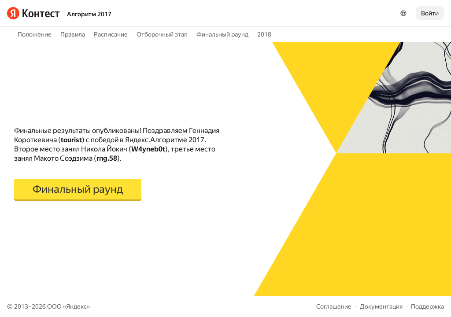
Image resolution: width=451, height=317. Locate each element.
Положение (35, 34)
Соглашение (333, 306)
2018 (264, 34)
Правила (72, 34)
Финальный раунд (222, 34)
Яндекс (76, 306)
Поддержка (427, 306)
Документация (381, 306)
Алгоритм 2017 (89, 14)
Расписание (111, 34)
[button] (77, 190)
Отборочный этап (162, 34)
